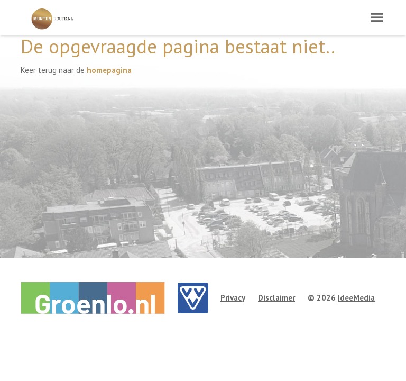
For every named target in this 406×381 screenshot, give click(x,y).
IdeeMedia (356, 298)
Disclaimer (276, 298)
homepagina (109, 70)
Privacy (232, 298)
